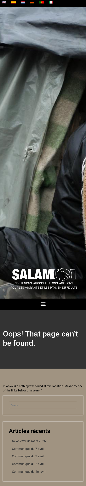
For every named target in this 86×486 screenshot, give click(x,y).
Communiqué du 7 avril (28, 449)
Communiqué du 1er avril (29, 472)
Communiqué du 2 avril (28, 464)
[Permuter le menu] (43, 304)
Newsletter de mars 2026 (29, 441)
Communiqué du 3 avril (28, 456)
